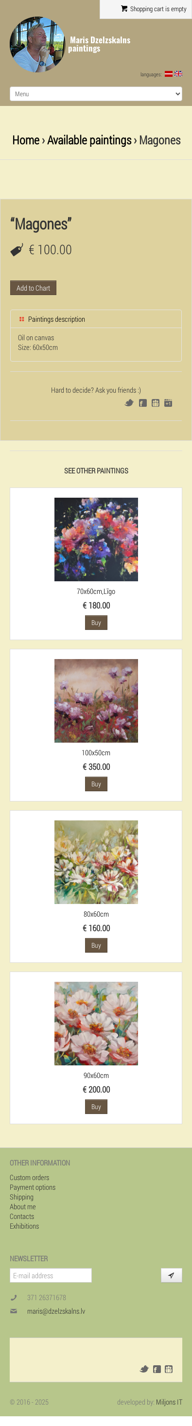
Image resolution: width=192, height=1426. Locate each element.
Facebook (143, 403)
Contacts (22, 1216)
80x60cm (96, 914)
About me (23, 1206)
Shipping (22, 1196)
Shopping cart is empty (154, 8)
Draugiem (155, 403)
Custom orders (29, 1177)
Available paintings (89, 140)
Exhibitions (24, 1226)
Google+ (168, 403)
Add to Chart (33, 288)
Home (25, 140)
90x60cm (96, 1075)
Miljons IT (169, 1402)
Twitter (129, 402)
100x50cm (96, 752)
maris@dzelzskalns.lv (56, 1311)
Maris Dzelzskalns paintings (99, 44)
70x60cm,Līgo (96, 591)
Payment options (32, 1187)
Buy (96, 622)
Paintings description (51, 319)
